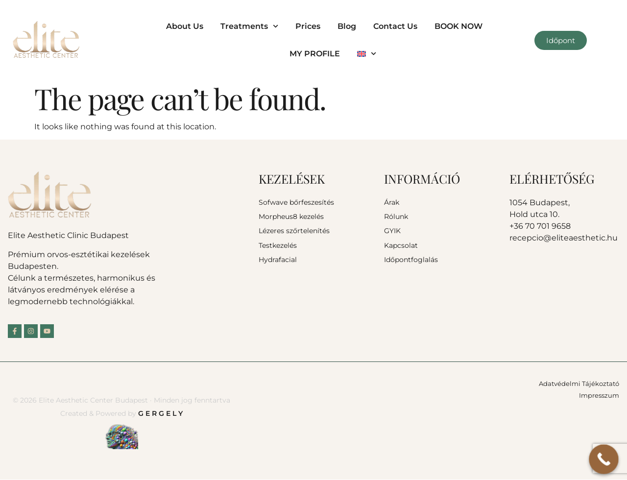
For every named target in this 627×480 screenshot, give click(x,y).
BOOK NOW (458, 26)
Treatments (249, 26)
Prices (307, 26)
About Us (184, 26)
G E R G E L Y (160, 413)
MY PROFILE (314, 53)
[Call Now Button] (604, 459)
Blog (347, 26)
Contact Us (395, 26)
